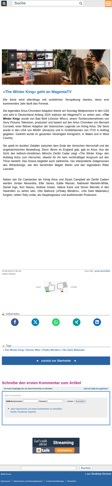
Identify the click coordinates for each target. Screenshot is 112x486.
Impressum (5, 481)
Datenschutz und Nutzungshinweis (28, 481)
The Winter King (14, 350)
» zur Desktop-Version (98, 473)
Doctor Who (33, 350)
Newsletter (71, 481)
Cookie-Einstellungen (55, 481)
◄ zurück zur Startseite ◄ (56, 360)
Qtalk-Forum (6, 474)
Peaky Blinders (52, 350)
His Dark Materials (74, 350)
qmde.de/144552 (102, 271)
